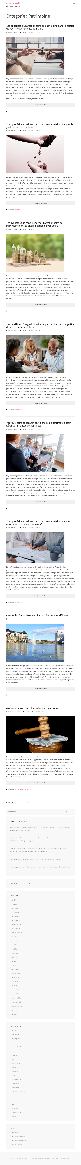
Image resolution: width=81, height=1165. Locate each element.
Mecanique (15, 1071)
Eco (23, 789)
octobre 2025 (16, 928)
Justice (14, 1067)
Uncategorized (16, 1112)
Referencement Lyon (18, 1092)
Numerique (15, 1083)
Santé (13, 1100)
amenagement (16, 1039)
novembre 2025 (16, 924)
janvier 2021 (15, 994)
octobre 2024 (16, 953)
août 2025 (15, 937)
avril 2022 (15, 982)
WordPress (66, 1158)
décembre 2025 (16, 920)
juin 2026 (14, 900)
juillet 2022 (15, 977)
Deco (13, 1051)
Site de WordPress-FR (18, 1145)
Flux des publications (18, 1136)
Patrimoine (19, 111)
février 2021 (15, 990)
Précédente (9, 802)
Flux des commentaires (19, 1141)
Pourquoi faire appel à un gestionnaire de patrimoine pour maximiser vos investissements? (38, 523)
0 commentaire (35, 32)
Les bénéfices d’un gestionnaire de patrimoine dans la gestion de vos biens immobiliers (40, 325)
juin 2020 (14, 1014)
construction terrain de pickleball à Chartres (26, 1047)
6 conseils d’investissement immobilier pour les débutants (38, 615)
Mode (13, 1075)
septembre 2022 (17, 973)
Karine (24, 32)
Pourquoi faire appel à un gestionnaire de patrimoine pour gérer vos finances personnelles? (38, 424)
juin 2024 (14, 961)
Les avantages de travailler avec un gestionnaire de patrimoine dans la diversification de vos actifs (34, 224)
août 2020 (15, 1010)
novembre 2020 (16, 1002)
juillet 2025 (15, 941)
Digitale (14, 1055)
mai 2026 (14, 904)
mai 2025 (14, 949)
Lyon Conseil (13, 3)
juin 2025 (14, 945)
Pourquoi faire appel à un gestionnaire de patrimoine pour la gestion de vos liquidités (39, 126)
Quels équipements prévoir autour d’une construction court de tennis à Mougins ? (36, 859)
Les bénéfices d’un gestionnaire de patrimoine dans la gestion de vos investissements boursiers (40, 27)
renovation (15, 1096)
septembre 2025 (17, 933)
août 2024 (15, 957)
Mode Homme (16, 1079)
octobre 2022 (16, 969)
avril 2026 (15, 908)
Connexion (15, 1132)
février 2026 (15, 912)
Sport (13, 1104)
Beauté (14, 1043)
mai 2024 (14, 965)
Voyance (14, 1116)
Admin (27, 619)
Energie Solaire (16, 1063)
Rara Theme (50, 1158)
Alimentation (16, 1035)
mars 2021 (15, 986)
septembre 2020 (17, 1006)
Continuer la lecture (40, 105)
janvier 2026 (15, 916)
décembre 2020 (16, 998)
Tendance (15, 1108)
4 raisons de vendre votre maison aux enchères (32, 708)
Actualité (18, 789)
